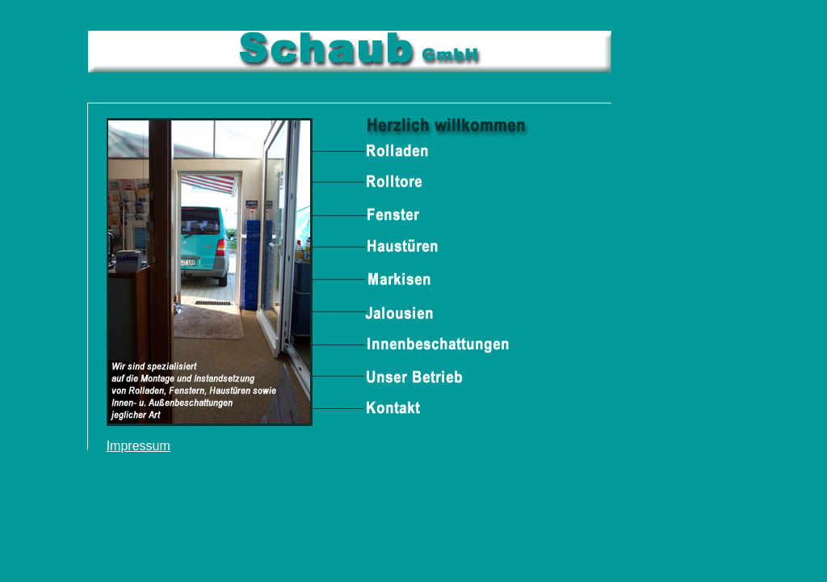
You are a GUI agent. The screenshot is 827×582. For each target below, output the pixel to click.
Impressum (138, 446)
